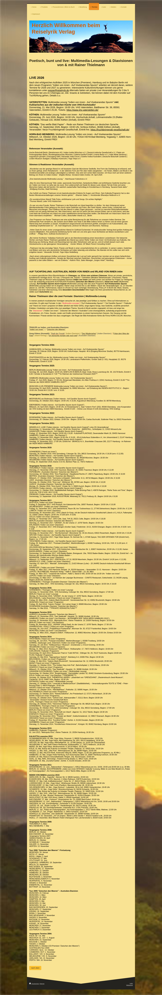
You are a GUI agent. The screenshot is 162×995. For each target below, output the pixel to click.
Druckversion (34, 983)
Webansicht (129, 985)
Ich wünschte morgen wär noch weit (63, 336)
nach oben (35, 968)
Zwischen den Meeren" (56, 329)
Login (131, 983)
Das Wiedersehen (89, 333)
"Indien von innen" (36, 329)
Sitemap (42, 983)
